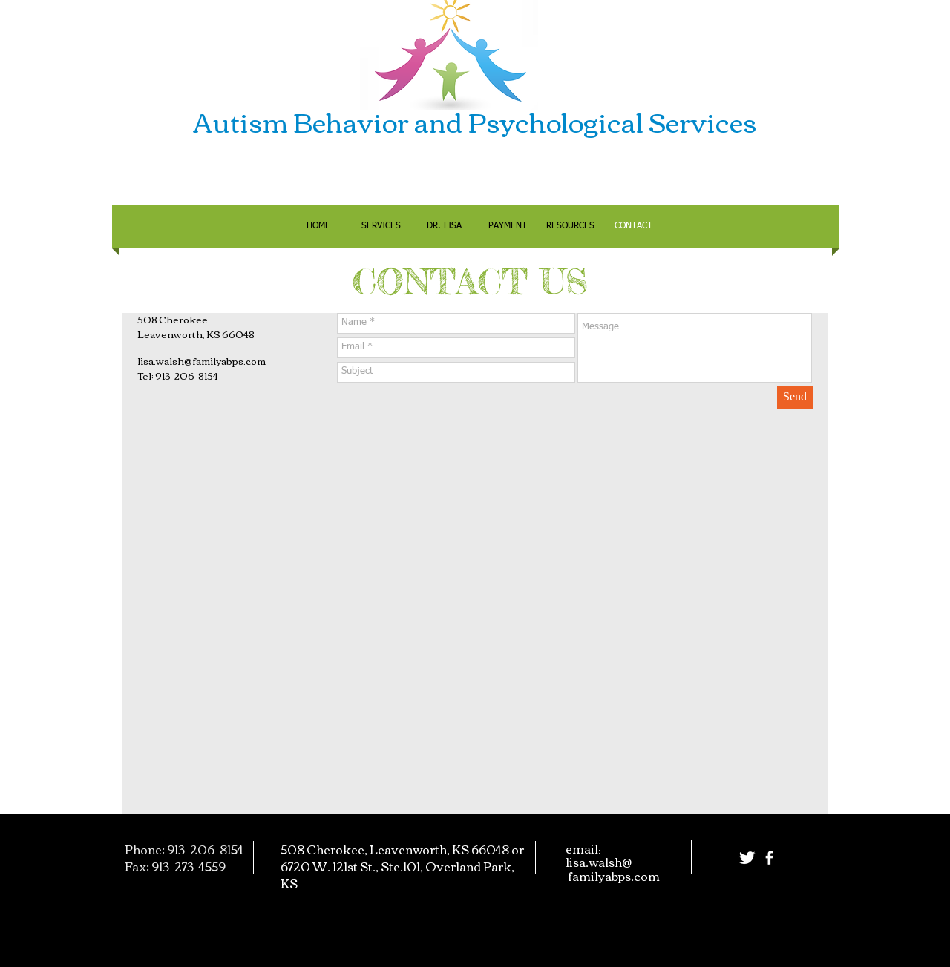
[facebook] (769, 857)
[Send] (795, 397)
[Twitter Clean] (747, 857)
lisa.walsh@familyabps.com (201, 360)
